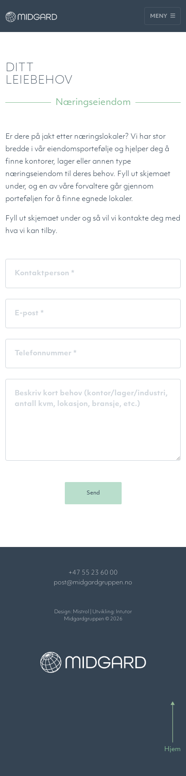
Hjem (172, 749)
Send (93, 493)
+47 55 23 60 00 (93, 573)
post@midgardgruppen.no (93, 582)
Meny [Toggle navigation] (162, 16)
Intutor (124, 612)
